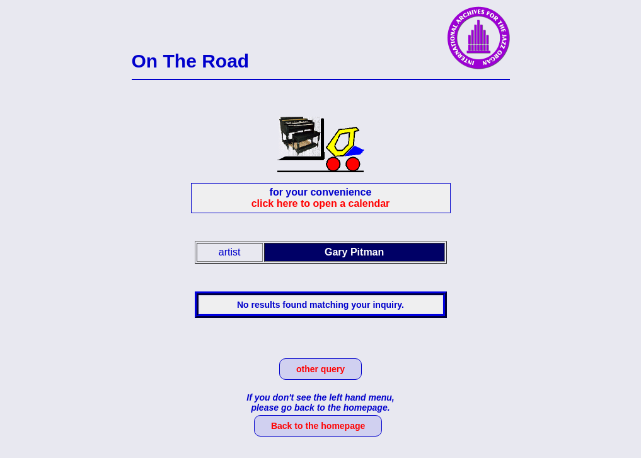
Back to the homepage (318, 426)
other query (320, 369)
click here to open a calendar (320, 203)
